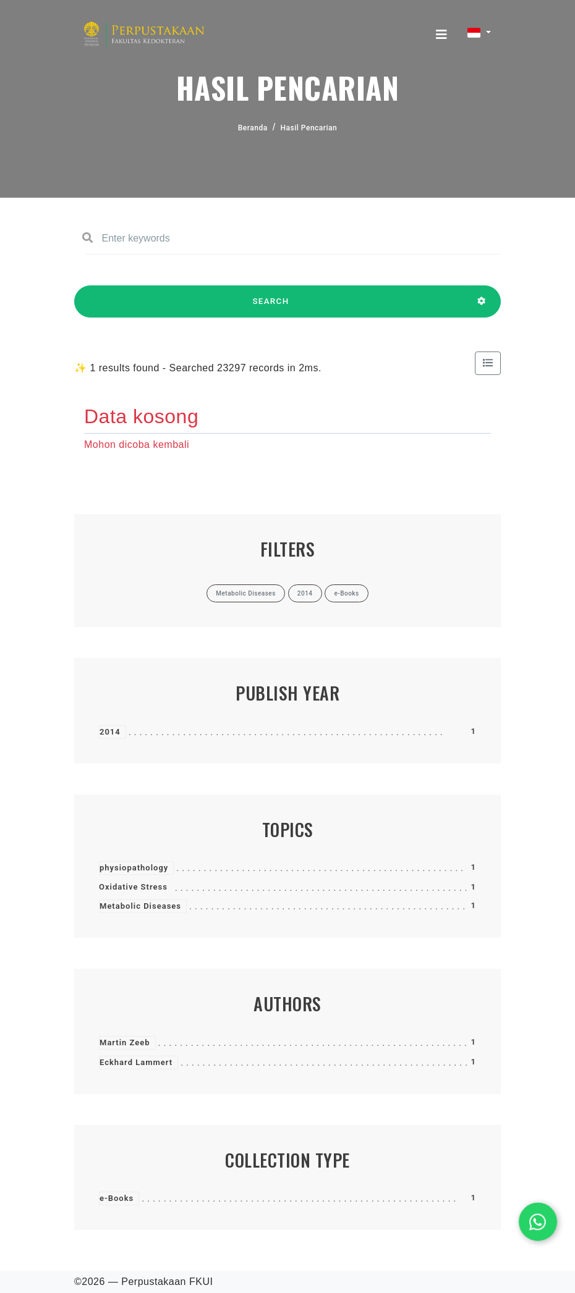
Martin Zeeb (125, 1042)
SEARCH (271, 307)
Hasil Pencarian (309, 128)
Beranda (253, 128)
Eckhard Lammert (136, 1062)
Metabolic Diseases (140, 906)
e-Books (117, 1198)
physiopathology (134, 867)
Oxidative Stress (133, 886)
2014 (110, 731)
